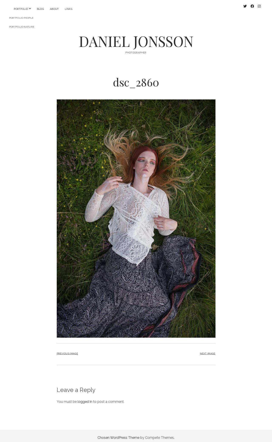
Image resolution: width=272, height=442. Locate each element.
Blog (40, 8)
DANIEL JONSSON (136, 37)
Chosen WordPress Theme (118, 434)
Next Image (207, 350)
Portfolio (21, 8)
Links (68, 8)
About (54, 8)
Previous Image (67, 350)
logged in (85, 398)
